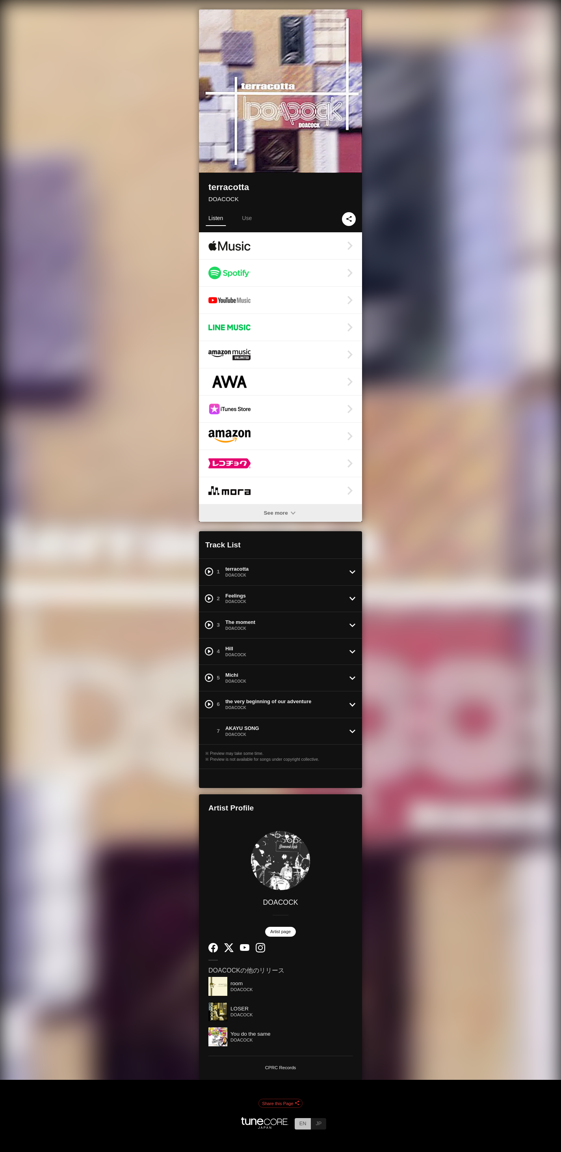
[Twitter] (229, 950)
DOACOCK (223, 199)
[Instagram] (260, 951)
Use (247, 218)
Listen (215, 218)
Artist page (280, 931)
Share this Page (280, 1103)
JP (318, 1123)
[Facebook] (213, 951)
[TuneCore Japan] (264, 1126)
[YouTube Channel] (244, 949)
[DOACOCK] (280, 860)
